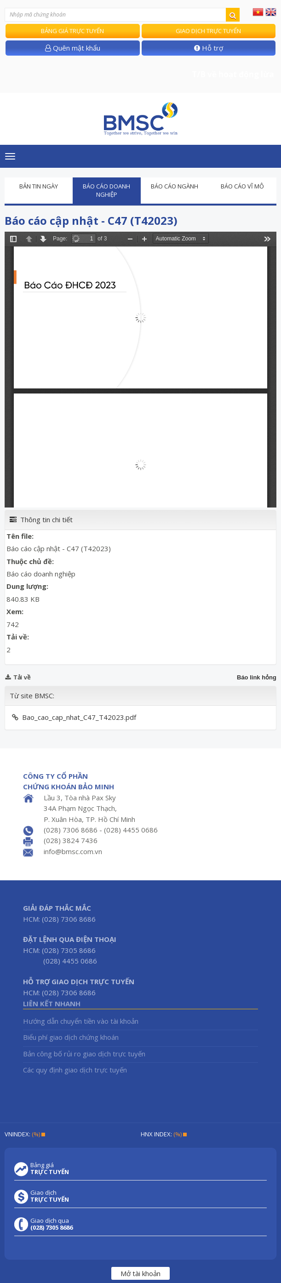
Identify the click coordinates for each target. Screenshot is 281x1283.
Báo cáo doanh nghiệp (106, 190)
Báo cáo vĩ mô (242, 186)
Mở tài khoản (140, 1273)
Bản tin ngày (38, 186)
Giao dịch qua (51, 1224)
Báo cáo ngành (174, 186)
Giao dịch (49, 1196)
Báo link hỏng (256, 677)
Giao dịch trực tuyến (208, 31)
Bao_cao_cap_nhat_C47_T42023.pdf (79, 717)
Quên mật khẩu (72, 47)
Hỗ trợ (208, 47)
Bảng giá (49, 1168)
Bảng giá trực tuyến (72, 31)
